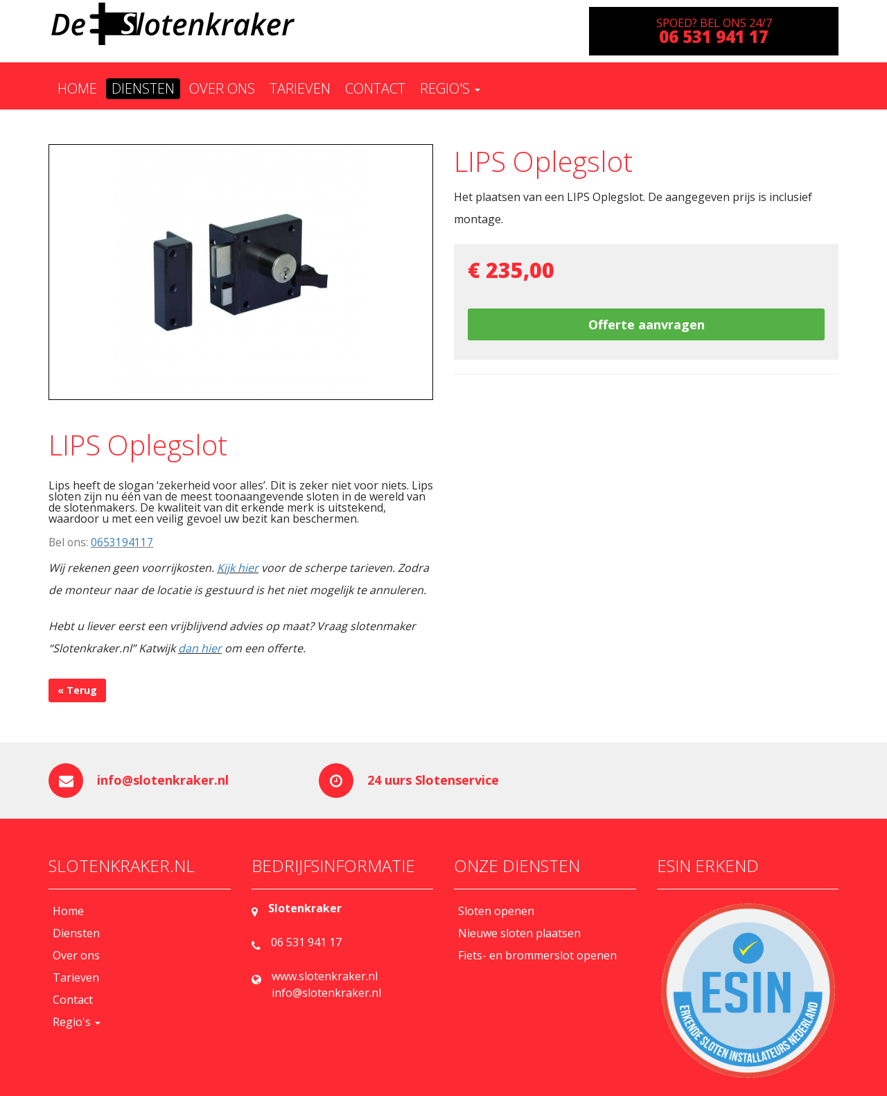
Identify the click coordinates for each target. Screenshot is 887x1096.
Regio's (450, 88)
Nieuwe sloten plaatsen (519, 933)
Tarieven (300, 88)
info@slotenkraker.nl (163, 780)
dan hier (200, 648)
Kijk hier (237, 567)
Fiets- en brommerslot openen (537, 955)
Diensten (143, 88)
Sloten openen (496, 911)
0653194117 (122, 542)
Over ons (222, 88)
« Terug (77, 690)
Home (77, 88)
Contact (375, 88)
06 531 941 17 (306, 942)
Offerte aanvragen (646, 324)
